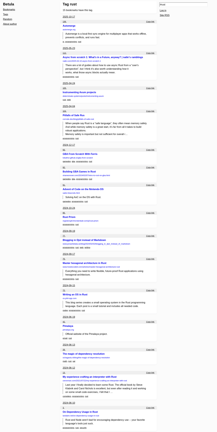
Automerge (69, 26)
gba (73, 161)
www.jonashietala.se (96, 244)
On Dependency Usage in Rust (80, 412)
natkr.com (82, 61)
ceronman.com (95, 380)
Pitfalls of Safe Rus (74, 115)
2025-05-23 (69, 48)
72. (64, 290)
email (65, 338)
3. (63, 408)
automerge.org (69, 29)
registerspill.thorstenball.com (80, 221)
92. (64, 167)
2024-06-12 (69, 368)
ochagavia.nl (86, 357)
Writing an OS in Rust (75, 294)
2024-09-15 (69, 285)
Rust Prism (69, 217)
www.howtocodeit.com (91, 267)
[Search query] (183, 4)
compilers (67, 396)
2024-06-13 (69, 345)
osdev (65, 310)
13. (64, 373)
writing (87, 247)
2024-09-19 (69, 231)
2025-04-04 (69, 106)
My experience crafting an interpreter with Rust (89, 377)
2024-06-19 (69, 317)
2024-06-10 (69, 403)
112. (64, 53)
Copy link (150, 21)
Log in (163, 10)
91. (64, 185)
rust (79, 41)
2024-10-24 (69, 208)
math (65, 361)
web (69, 100)
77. (64, 236)
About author (10, 24)
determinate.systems (83, 96)
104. (64, 111)
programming (71, 41)
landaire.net (81, 416)
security (83, 428)
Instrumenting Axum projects (79, 92)
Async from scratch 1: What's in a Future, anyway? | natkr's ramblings (103, 57)
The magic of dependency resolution (84, 354)
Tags (5, 14)
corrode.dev (78, 119)
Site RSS (165, 15)
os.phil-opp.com (70, 298)
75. (64, 259)
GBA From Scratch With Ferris (80, 154)
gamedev (67, 161)
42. (64, 322)
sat (74, 361)
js (63, 41)
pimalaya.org (68, 330)
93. (64, 150)
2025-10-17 (69, 16)
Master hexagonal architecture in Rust (84, 263)
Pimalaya (68, 326)
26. (64, 349)
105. (64, 88)
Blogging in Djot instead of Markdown (84, 240)
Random (7, 19)
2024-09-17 (69, 254)
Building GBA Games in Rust (79, 171)
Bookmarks (9, 9)
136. (64, 21)
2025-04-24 (69, 83)
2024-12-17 (69, 145)
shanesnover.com (86, 175)
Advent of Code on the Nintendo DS (83, 189)
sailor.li (71, 193)
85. (64, 213)
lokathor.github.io (78, 158)
